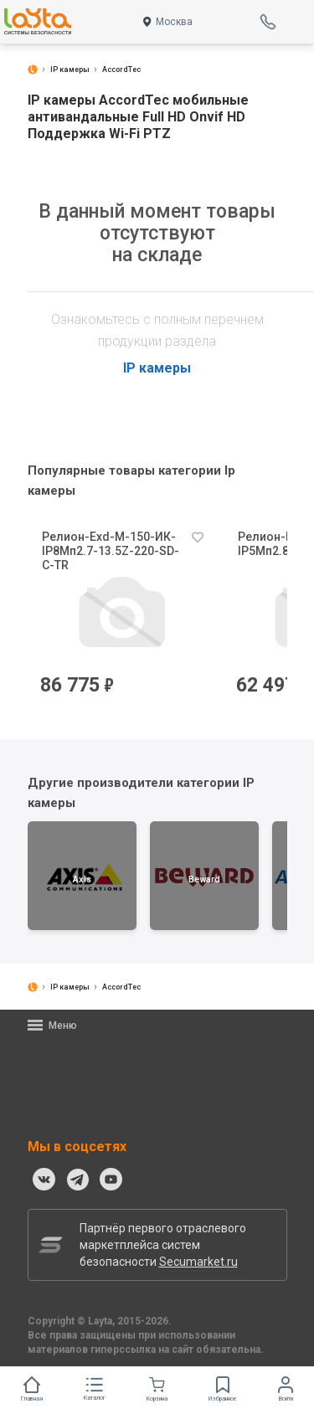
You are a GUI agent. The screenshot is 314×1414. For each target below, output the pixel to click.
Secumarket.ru (198, 1261)
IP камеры (157, 368)
